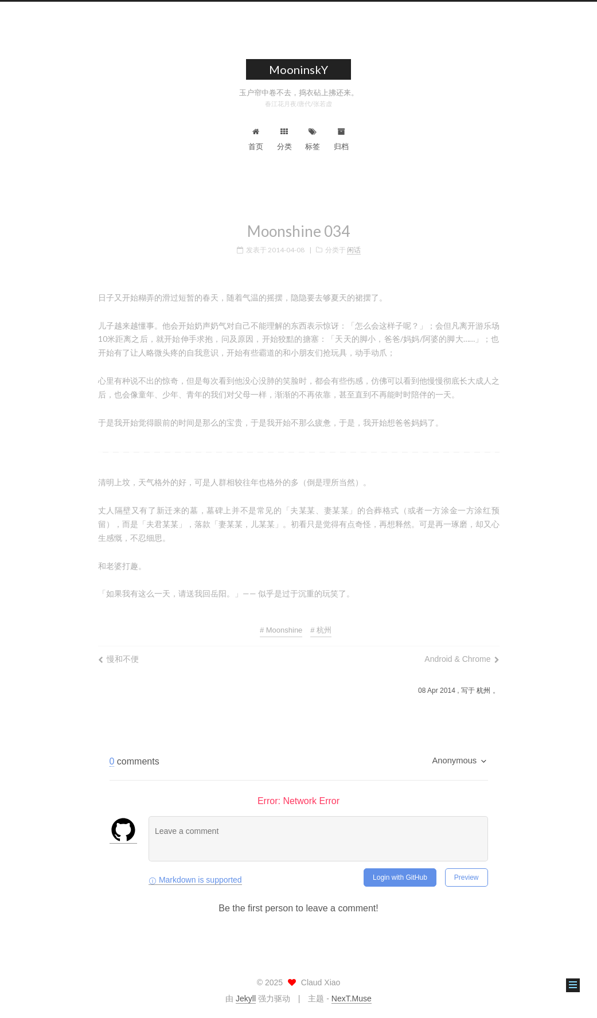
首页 (255, 139)
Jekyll (246, 998)
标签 (312, 139)
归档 (341, 139)
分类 (284, 139)
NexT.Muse (351, 998)
